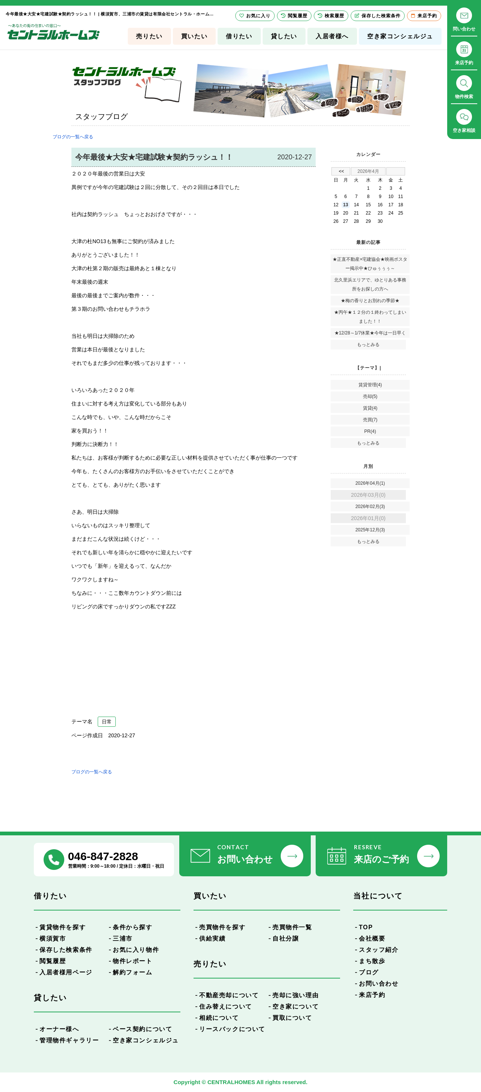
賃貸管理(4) (370, 384)
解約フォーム (133, 972)
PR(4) (370, 431)
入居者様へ (332, 36)
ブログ (369, 972)
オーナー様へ (59, 1029)
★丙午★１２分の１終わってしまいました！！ (370, 317)
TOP (366, 927)
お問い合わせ (379, 983)
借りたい (239, 36)
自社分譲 (285, 938)
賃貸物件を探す (62, 927)
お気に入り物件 (136, 950)
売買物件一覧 (292, 927)
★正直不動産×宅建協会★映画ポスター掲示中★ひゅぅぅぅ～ (370, 264)
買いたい (194, 36)
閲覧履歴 (52, 961)
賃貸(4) (370, 408)
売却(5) (370, 396)
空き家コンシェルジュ (400, 36)
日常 (107, 721)
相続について (219, 1018)
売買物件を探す (222, 927)
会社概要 (372, 938)
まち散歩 (372, 961)
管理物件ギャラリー (69, 1040)
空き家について (295, 1006)
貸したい (284, 36)
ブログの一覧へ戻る (73, 136)
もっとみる (368, 344)
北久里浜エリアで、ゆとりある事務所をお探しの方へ (370, 284)
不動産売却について (229, 995)
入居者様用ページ (65, 972)
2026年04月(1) (370, 483)
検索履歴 (331, 15)
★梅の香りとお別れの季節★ (370, 300)
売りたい (149, 36)
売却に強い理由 (295, 995)
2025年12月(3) (370, 529)
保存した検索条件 (65, 950)
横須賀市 (52, 938)
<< (341, 171)
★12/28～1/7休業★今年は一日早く (370, 333)
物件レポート (133, 961)
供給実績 (212, 938)
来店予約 (372, 995)
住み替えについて (225, 1006)
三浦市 (123, 938)
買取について (292, 1018)
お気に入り (255, 15)
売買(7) (370, 419)
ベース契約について (142, 1029)
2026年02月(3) (370, 506)
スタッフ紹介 (379, 950)
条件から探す (133, 927)
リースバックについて (232, 1029)
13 (345, 204)
